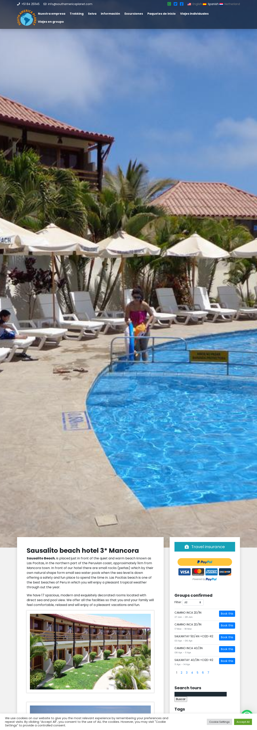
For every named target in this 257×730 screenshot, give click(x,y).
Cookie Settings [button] (219, 722)
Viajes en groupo (51, 22)
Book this (227, 614)
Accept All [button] (243, 722)
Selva (92, 14)
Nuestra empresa (51, 14)
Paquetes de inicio (161, 14)
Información (110, 14)
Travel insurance (205, 547)
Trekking (77, 14)
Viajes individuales (194, 14)
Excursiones (133, 14)
